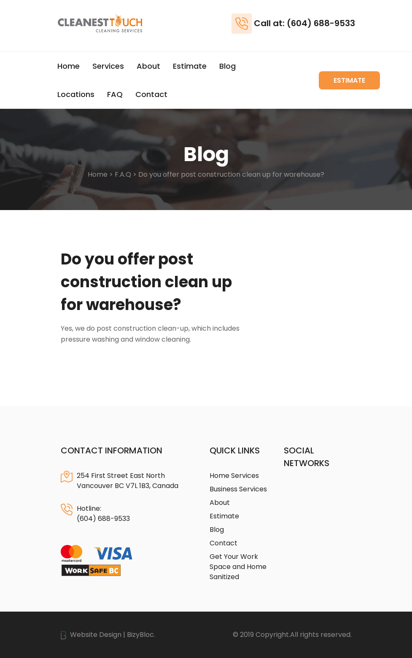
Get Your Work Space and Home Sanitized (238, 567)
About (148, 66)
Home (68, 66)
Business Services (238, 489)
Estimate (190, 66)
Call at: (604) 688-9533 (304, 23)
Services (108, 66)
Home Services (234, 475)
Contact (151, 94)
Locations (75, 94)
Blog (227, 66)
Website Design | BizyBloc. (108, 634)
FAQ (115, 94)
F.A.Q (123, 174)
